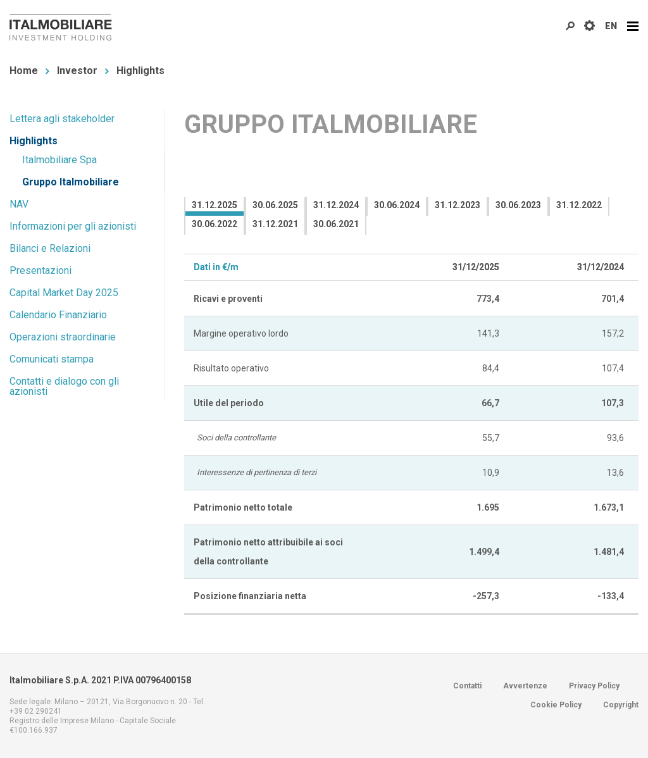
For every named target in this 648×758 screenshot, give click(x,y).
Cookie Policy (556, 705)
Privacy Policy (594, 686)
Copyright (621, 705)
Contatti (467, 686)
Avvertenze (525, 686)
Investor (77, 71)
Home (23, 71)
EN (611, 26)
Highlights (140, 71)
